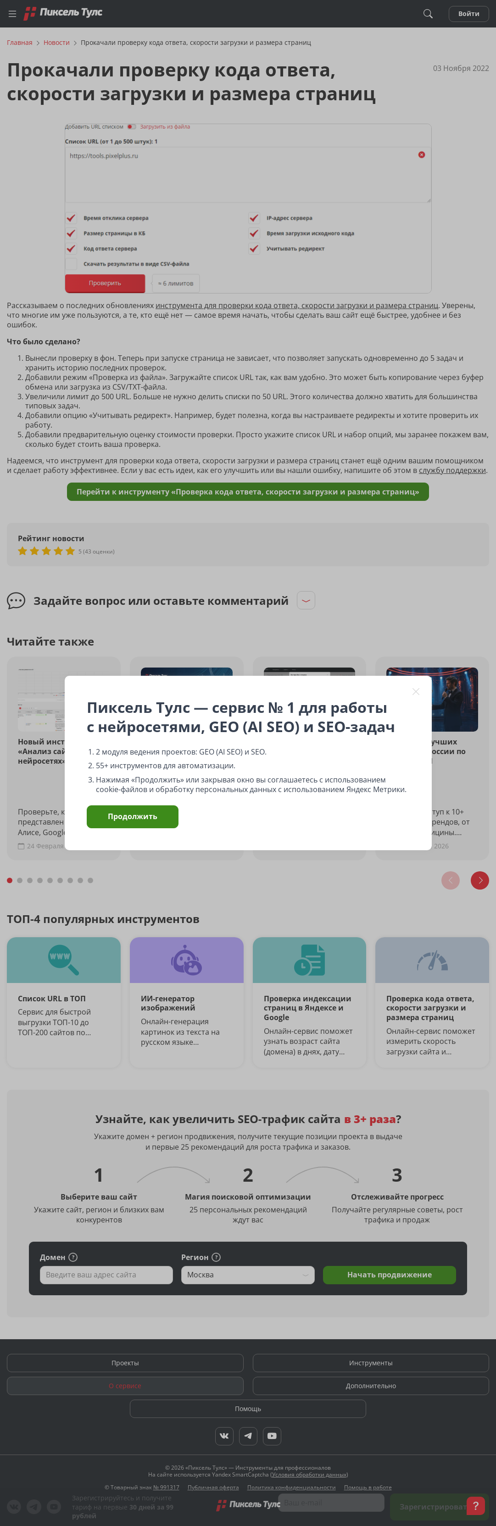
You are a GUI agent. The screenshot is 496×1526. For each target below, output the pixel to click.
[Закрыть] (416, 691)
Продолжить (132, 816)
